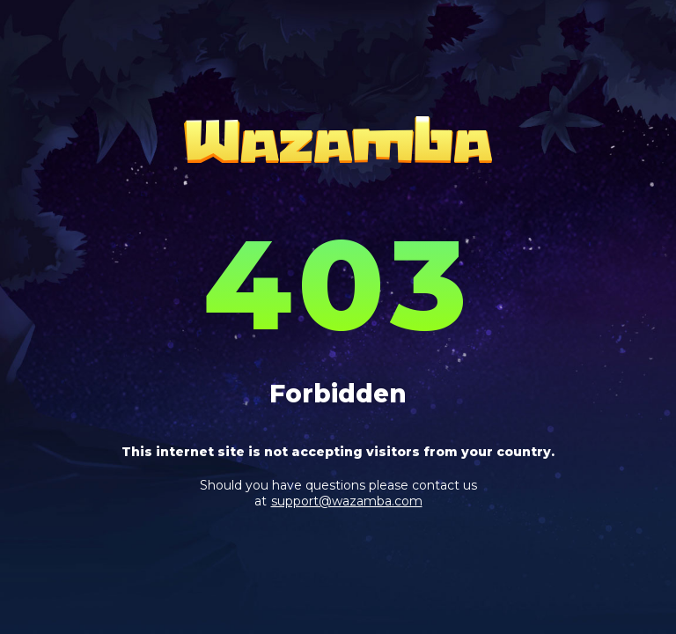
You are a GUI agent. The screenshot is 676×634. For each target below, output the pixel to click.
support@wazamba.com (346, 501)
